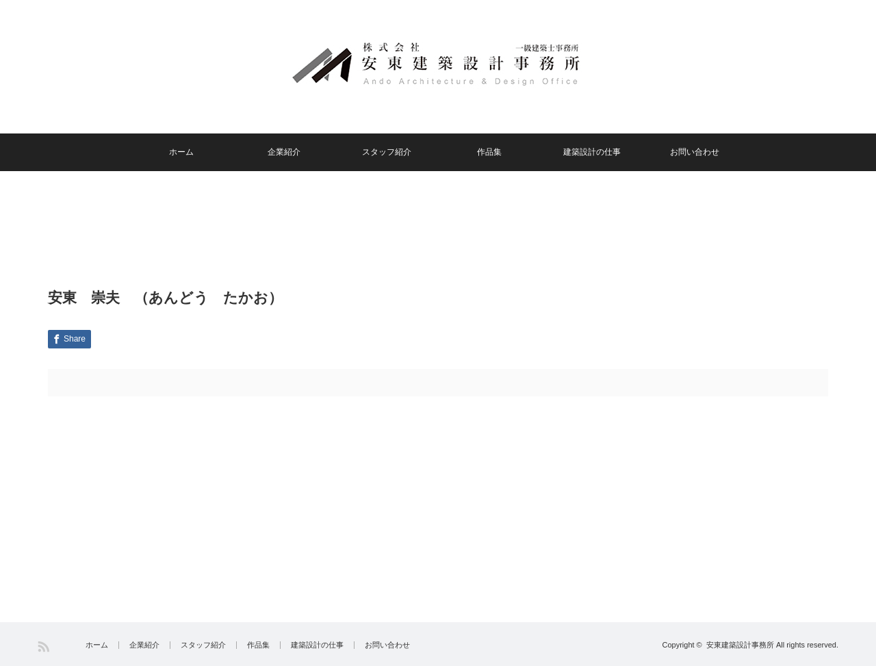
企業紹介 (284, 152)
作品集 (489, 152)
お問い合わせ (694, 152)
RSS (43, 646)
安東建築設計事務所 (740, 645)
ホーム (181, 152)
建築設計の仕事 (592, 152)
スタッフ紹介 (386, 152)
